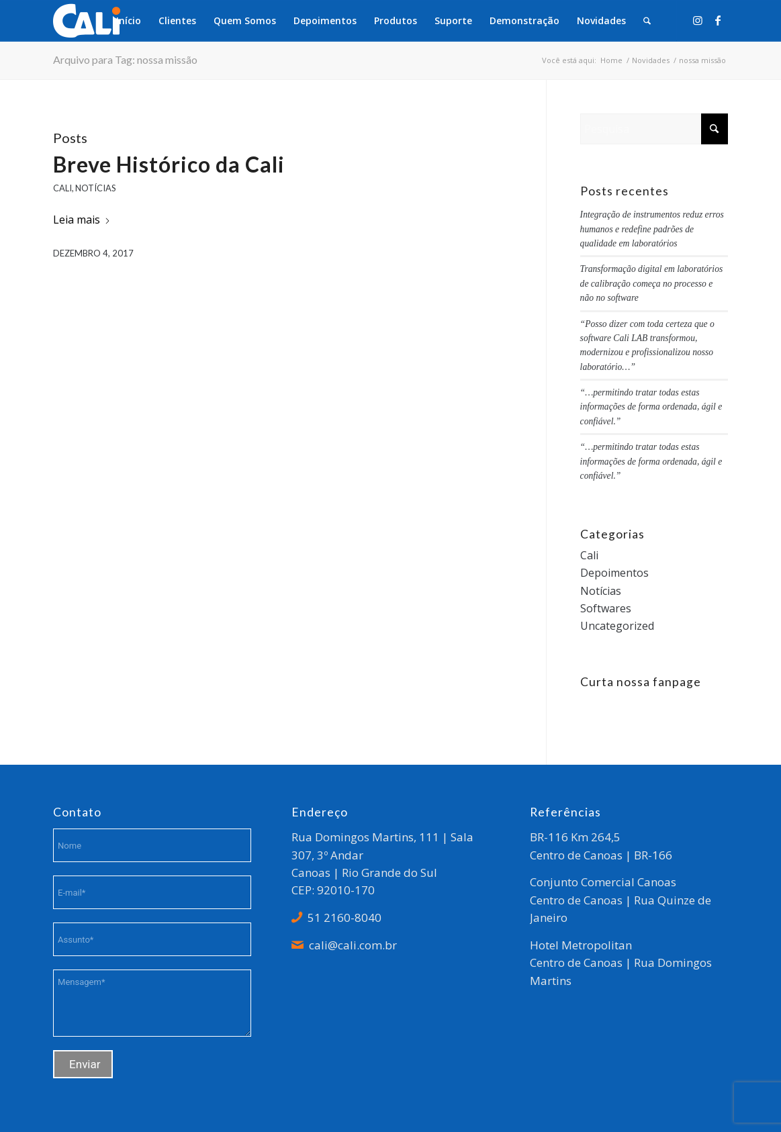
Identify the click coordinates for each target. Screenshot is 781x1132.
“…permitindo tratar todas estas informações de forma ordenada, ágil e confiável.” (651, 406)
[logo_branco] (86, 21)
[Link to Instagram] (698, 20)
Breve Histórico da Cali (169, 164)
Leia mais (82, 219)
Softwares (605, 608)
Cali (62, 188)
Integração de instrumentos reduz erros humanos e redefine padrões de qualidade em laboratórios (652, 228)
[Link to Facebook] (718, 20)
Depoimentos (614, 572)
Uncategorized (617, 625)
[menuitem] (128, 21)
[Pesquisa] (647, 21)
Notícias (95, 188)
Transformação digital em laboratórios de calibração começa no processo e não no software (651, 283)
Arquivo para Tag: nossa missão (125, 59)
